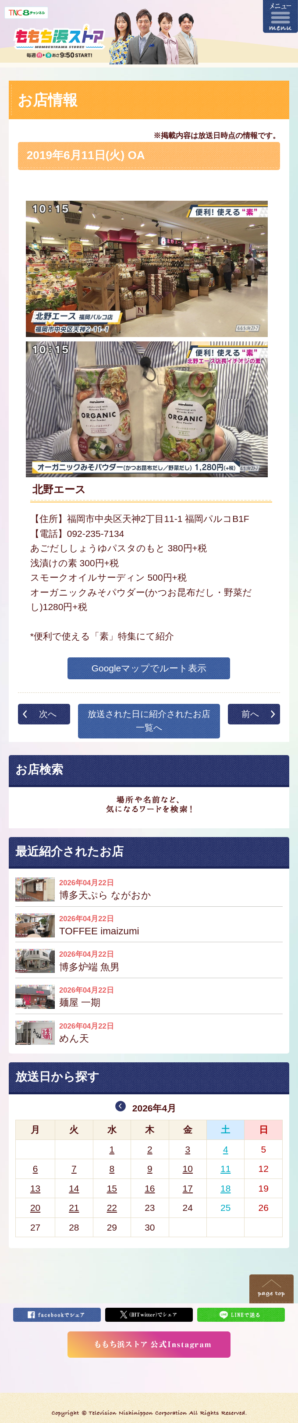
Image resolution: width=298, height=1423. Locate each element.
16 (150, 1188)
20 (35, 1208)
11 (225, 1169)
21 (74, 1208)
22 (112, 1208)
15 (112, 1188)
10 (188, 1169)
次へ (48, 714)
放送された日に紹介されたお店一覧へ (149, 721)
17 (188, 1188)
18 (225, 1188)
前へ (250, 714)
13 (35, 1188)
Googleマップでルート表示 (149, 668)
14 (74, 1188)
